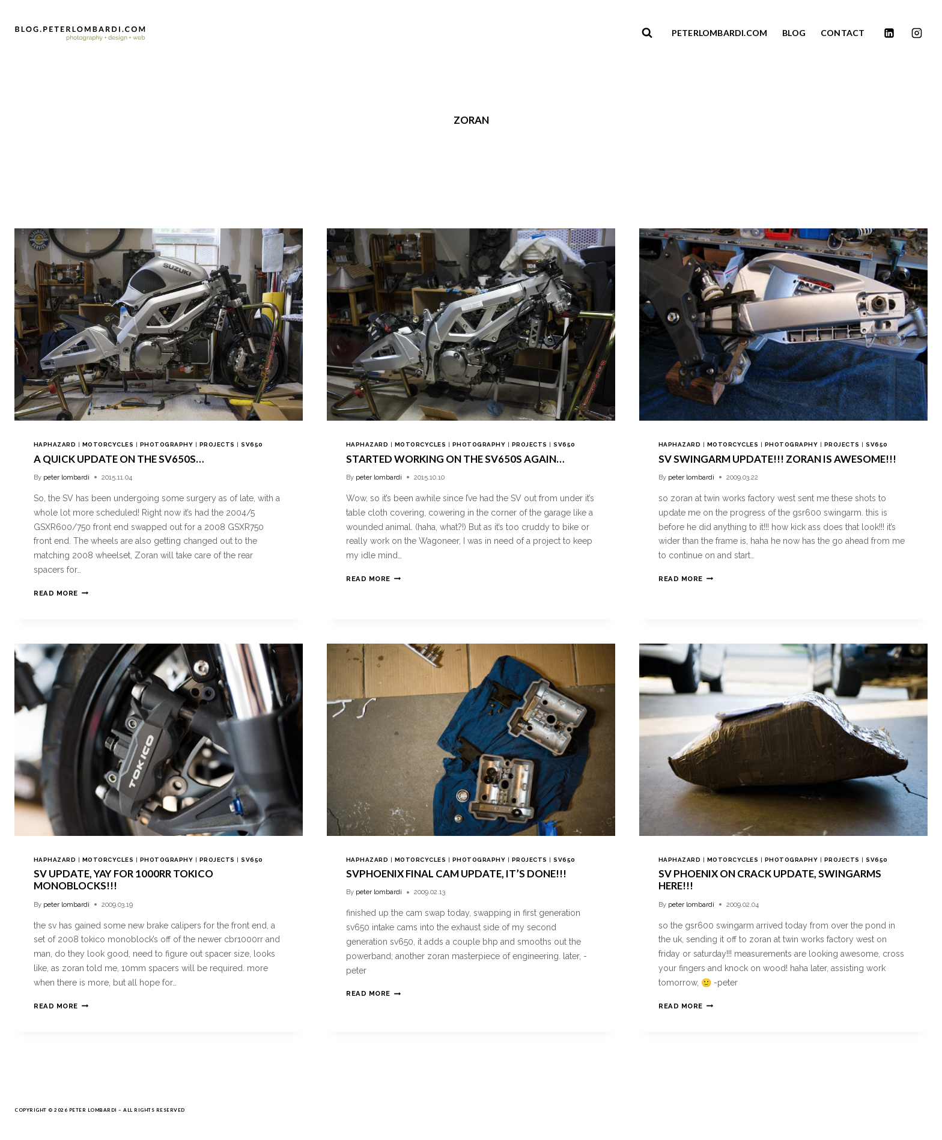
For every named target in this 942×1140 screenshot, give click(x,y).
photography (166, 444)
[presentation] (158, 324)
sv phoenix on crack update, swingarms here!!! (769, 879)
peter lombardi (66, 477)
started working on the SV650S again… (455, 459)
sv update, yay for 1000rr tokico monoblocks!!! (123, 879)
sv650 (252, 444)
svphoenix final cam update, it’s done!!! (456, 873)
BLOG (794, 33)
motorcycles (107, 444)
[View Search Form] (647, 33)
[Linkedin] (889, 33)
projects (217, 444)
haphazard (55, 444)
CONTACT (843, 33)
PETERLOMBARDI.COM (719, 33)
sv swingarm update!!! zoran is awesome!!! (777, 459)
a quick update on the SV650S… (119, 459)
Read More (61, 593)
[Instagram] (917, 33)
